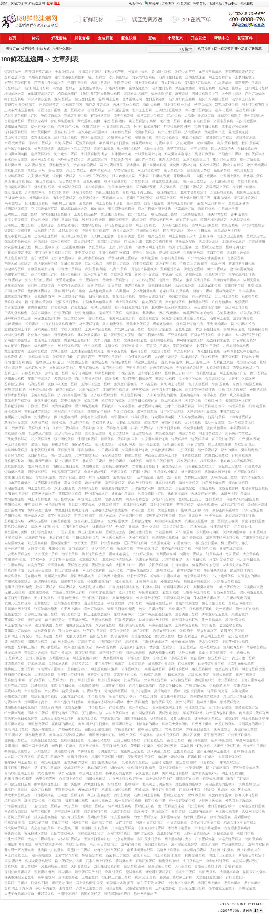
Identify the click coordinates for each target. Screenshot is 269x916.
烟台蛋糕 (117, 768)
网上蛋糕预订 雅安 (234, 543)
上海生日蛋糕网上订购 (57, 718)
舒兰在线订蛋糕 (226, 669)
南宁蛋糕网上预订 (197, 576)
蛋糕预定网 (65, 450)
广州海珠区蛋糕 (109, 642)
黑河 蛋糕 (133, 203)
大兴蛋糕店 (251, 554)
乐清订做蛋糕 (14, 291)
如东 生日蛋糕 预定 (18, 477)
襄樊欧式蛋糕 (89, 746)
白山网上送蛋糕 (62, 642)
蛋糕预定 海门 (251, 450)
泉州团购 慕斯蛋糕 (17, 844)
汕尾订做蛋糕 (36, 658)
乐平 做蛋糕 (184, 532)
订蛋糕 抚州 (13, 88)
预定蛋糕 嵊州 (169, 861)
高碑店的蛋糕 (38, 822)
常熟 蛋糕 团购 (114, 121)
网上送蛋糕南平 (226, 812)
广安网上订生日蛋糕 (129, 329)
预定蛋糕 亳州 (218, 658)
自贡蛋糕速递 (14, 307)
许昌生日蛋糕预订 (142, 685)
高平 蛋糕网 (46, 877)
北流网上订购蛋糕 (50, 850)
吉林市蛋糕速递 (117, 713)
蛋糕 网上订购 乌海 (195, 510)
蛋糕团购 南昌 (51, 707)
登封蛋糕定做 (170, 817)
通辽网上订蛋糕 (236, 307)
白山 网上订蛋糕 (82, 680)
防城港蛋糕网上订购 (154, 620)
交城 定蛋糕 (184, 143)
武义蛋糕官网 (41, 439)
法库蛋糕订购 (184, 209)
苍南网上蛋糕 (14, 620)
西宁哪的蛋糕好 (42, 532)
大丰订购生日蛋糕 (107, 340)
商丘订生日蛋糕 (243, 658)
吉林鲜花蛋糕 (240, 220)
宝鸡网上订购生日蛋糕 (20, 214)
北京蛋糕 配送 (172, 559)
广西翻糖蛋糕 (222, 302)
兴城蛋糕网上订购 (148, 154)
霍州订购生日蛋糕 (241, 264)
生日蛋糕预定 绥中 (221, 806)
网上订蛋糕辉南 (93, 570)
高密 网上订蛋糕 (117, 855)
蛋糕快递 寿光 (207, 505)
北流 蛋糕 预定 (198, 675)
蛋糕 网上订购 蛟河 (211, 203)
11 (245, 904)
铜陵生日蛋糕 (202, 291)
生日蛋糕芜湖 (74, 110)
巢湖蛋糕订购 (64, 751)
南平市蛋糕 (70, 554)
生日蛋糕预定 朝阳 (104, 762)
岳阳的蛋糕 (222, 170)
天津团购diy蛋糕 (222, 181)
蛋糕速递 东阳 (121, 274)
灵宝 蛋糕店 (13, 735)
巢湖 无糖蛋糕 (169, 159)
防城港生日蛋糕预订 (55, 214)
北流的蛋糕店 (144, 132)
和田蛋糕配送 (198, 302)
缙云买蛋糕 (140, 390)
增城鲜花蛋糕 (79, 422)
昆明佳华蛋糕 (97, 817)
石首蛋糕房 (42, 603)
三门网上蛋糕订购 (41, 285)
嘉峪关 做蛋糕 (95, 433)
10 (241, 904)
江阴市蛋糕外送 (62, 833)
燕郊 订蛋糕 (245, 833)
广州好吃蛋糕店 (233, 844)
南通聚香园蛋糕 (15, 812)
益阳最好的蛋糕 (254, 872)
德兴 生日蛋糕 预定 (78, 647)
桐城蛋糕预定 (230, 762)
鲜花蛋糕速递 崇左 (178, 154)
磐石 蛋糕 (55, 170)
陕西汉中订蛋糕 (246, 795)
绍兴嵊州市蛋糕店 (238, 433)
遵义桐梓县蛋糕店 (173, 696)
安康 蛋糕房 (258, 532)
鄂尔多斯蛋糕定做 (17, 401)
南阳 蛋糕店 (13, 280)
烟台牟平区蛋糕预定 (110, 664)
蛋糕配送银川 (75, 707)
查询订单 (12, 49)
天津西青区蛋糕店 (226, 280)
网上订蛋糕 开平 (67, 461)
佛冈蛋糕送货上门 (37, 702)
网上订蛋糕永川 (146, 225)
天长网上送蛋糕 (102, 236)
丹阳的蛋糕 (258, 390)
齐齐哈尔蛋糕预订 (102, 592)
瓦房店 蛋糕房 (117, 521)
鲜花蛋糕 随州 (213, 779)
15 (261, 904)
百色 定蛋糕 (175, 740)
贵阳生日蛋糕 (77, 83)
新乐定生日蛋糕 (95, 274)
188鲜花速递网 (22, 59)
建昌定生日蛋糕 (159, 866)
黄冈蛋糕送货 (14, 499)
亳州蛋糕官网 (166, 554)
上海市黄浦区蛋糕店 (19, 110)
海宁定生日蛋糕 (65, 154)
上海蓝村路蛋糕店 (235, 642)
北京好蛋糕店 (165, 483)
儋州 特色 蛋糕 (38, 466)
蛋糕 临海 (35, 620)
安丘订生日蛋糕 (163, 790)
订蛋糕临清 (12, 702)
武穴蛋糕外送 (187, 461)
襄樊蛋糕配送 (70, 401)
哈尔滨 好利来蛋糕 (150, 883)
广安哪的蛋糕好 (244, 340)
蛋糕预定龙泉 (141, 521)
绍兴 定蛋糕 (156, 236)
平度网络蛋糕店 (247, 740)
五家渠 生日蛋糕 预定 (154, 176)
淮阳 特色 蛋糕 (68, 598)
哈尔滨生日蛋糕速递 (165, 576)
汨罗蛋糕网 (230, 357)
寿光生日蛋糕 (185, 872)
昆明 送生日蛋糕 (16, 494)
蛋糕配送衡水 (139, 88)
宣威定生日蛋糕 (75, 116)
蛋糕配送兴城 (14, 521)
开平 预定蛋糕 (214, 735)
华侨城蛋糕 (85, 751)
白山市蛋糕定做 (228, 587)
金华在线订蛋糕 (217, 861)
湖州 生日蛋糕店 (195, 181)
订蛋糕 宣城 (200, 439)
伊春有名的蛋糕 (84, 165)
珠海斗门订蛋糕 (238, 779)
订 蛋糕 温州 (133, 242)
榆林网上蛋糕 (206, 702)
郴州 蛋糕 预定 (137, 702)
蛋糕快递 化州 (14, 433)
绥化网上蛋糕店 (64, 176)
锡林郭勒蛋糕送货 (74, 209)
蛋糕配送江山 (144, 806)
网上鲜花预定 (224, 49)
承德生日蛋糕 (153, 148)
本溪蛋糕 (111, 346)
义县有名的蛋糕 (190, 379)
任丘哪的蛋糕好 (215, 570)
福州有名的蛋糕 (42, 127)
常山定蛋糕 (60, 822)
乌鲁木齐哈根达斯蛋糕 (242, 499)
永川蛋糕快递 (228, 680)
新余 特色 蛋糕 (221, 740)
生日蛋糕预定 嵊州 (224, 521)
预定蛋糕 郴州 (44, 872)
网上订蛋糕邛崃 (15, 444)
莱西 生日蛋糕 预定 (18, 181)
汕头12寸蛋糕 (217, 214)
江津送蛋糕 (180, 565)
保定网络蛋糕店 (43, 494)
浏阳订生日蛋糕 (135, 718)
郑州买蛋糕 (56, 548)
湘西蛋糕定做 (122, 724)
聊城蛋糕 (64, 872)
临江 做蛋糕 (13, 192)
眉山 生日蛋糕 (38, 713)
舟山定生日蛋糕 (126, 527)
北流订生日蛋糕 (207, 346)
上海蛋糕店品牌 (85, 214)
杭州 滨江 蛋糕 (145, 877)
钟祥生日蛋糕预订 (147, 127)
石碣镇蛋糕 (250, 296)
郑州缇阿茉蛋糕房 (168, 521)
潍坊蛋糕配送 (185, 242)
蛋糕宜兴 (231, 718)
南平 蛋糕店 (119, 417)
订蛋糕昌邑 (179, 439)
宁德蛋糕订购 (124, 729)
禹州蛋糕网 (196, 806)
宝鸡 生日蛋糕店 (206, 127)
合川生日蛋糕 (196, 559)
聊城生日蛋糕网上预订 (20, 647)
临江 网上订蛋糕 (37, 88)
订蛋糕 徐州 (13, 72)
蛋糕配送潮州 (61, 543)
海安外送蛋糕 (50, 762)
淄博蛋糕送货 (95, 779)
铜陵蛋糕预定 (167, 746)
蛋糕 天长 (112, 379)
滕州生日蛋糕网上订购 (176, 877)
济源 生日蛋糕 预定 (95, 231)
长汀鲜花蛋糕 (143, 554)
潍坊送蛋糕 (107, 516)
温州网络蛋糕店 (86, 406)
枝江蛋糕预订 (220, 527)
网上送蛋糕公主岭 (97, 614)
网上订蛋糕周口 (217, 768)
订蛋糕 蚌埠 (250, 357)
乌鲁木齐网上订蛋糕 (150, 247)
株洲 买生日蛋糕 (208, 329)
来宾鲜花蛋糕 (105, 625)
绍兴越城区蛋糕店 (79, 625)
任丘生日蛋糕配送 (66, 428)
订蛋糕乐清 (79, 307)
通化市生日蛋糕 (122, 494)
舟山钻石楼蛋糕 (98, 740)
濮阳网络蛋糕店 (251, 592)
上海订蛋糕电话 (252, 680)
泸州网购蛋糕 (46, 888)
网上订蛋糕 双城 (90, 532)
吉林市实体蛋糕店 (126, 105)
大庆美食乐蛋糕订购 (19, 894)
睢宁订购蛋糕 (81, 373)
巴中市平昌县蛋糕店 (179, 406)
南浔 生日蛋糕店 (171, 280)
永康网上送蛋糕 (70, 779)
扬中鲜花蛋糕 (14, 642)
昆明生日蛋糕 (214, 422)
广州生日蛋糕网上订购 (69, 592)
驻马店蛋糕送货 (15, 527)
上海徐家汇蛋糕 (209, 285)
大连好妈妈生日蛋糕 (201, 411)
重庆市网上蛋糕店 (35, 746)
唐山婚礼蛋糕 (161, 72)
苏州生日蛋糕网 (190, 516)
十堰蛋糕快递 (65, 72)
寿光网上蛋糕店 (191, 187)
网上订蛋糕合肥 (98, 795)
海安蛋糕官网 (120, 817)
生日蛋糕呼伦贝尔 (86, 538)
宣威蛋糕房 (12, 614)
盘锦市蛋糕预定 (241, 269)
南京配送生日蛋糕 (17, 346)
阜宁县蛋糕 (148, 384)
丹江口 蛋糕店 (76, 170)
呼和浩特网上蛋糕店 (123, 258)
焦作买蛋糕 (235, 258)
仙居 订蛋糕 (216, 417)
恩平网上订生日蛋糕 (167, 390)
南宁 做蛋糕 (39, 258)
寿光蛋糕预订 (88, 790)
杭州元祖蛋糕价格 (17, 603)
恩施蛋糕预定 (49, 105)
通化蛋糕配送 (14, 285)
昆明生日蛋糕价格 (75, 527)
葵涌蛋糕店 (123, 861)
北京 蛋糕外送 (38, 592)
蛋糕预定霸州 (226, 291)
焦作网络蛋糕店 (39, 291)
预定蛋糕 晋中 (74, 318)
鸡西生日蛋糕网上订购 (161, 455)
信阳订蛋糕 (12, 516)
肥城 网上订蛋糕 (140, 483)
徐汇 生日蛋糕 (61, 653)
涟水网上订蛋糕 (243, 99)
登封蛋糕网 (12, 165)
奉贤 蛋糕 (178, 812)
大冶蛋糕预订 (167, 510)
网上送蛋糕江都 (39, 488)
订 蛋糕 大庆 (57, 680)
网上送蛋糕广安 (220, 77)
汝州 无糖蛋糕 (257, 165)
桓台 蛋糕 (197, 658)
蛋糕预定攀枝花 (90, 88)
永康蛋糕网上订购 (41, 269)
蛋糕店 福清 (39, 444)
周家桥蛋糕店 (37, 642)
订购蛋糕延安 (153, 740)
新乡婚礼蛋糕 (253, 176)
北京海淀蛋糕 (97, 768)
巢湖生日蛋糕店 (125, 384)
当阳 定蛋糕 (207, 872)
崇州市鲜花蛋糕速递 (205, 696)
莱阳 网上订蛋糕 (89, 499)
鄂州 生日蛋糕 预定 (18, 587)
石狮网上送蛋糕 (168, 850)
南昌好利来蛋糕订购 (200, 390)
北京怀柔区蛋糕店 (138, 357)
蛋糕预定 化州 (116, 428)
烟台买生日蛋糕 (186, 614)
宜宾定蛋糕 (36, 565)
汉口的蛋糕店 (37, 455)
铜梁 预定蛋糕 (77, 362)
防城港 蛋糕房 (169, 253)
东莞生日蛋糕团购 (17, 83)
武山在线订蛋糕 (72, 696)
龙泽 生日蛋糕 (170, 121)
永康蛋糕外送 (89, 198)
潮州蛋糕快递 (135, 653)
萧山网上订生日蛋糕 (238, 696)
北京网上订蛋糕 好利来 (126, 779)
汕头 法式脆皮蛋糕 (38, 280)
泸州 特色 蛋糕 (205, 548)
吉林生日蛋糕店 (92, 137)
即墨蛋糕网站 (105, 373)
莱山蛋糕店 (159, 812)
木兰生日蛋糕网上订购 (71, 510)
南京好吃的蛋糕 (188, 570)
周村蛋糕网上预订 (90, 833)
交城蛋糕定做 (74, 768)
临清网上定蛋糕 (108, 242)
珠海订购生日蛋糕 (17, 768)
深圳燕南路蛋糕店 (17, 872)
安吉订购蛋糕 (44, 598)
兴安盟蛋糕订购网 (47, 318)
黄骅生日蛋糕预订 (162, 647)
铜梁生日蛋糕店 (191, 554)
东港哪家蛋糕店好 (41, 94)
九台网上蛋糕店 (166, 357)
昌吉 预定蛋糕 (112, 324)
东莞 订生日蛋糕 (224, 159)
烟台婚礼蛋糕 (121, 132)
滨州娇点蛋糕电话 (67, 603)
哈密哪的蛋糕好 (245, 472)
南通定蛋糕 (187, 433)
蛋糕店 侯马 (36, 170)
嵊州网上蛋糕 (166, 198)
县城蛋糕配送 (142, 433)
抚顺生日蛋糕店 (76, 801)
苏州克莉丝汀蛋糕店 (69, 411)
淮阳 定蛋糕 (122, 83)
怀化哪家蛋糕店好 (159, 872)
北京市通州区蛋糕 (17, 236)
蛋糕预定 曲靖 (14, 680)
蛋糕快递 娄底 (161, 94)
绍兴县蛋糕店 (207, 631)
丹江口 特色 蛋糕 (114, 746)
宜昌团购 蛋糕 (173, 444)
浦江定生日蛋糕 (206, 543)
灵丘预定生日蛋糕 (167, 691)
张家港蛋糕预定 (45, 609)
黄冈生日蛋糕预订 (115, 280)
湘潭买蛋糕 (80, 822)
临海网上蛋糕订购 (122, 318)
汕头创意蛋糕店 (64, 198)
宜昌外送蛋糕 (100, 116)
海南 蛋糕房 (151, 105)
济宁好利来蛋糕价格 (72, 395)
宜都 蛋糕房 (213, 499)
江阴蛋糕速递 (195, 77)
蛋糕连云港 (93, 483)
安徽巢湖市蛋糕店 (135, 762)
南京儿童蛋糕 (41, 137)
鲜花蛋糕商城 (142, 143)
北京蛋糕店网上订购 (240, 516)
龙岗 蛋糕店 (253, 839)
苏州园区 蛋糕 (118, 110)
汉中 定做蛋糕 (223, 576)
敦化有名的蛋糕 (39, 335)
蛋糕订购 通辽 (102, 422)
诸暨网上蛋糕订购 (17, 231)
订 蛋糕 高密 (86, 357)
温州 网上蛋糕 (108, 99)
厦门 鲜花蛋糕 (192, 538)
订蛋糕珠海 (59, 307)
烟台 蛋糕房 (13, 368)
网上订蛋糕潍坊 (210, 433)
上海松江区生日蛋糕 (95, 384)
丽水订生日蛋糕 (15, 159)
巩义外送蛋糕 (240, 395)
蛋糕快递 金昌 (38, 357)
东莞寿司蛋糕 (41, 313)
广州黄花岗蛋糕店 (139, 570)
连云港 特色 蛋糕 (120, 187)
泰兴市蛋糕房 (119, 631)
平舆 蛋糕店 (220, 384)
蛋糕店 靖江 (141, 855)
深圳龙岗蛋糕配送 (38, 861)
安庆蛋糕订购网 (146, 773)
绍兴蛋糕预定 (14, 713)
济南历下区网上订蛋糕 (222, 538)
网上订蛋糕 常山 (175, 527)
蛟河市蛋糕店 (117, 351)
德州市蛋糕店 (137, 214)
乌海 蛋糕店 (13, 203)
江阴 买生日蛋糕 (157, 346)
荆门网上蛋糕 (140, 472)
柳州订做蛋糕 (250, 159)
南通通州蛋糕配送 (140, 850)
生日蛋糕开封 (174, 170)
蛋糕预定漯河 (14, 384)
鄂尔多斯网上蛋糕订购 (20, 762)
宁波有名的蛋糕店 (181, 883)
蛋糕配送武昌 (223, 362)
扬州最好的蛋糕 (15, 127)
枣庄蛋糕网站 (78, 620)
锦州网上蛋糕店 (119, 806)
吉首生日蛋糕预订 (145, 466)
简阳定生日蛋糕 (107, 192)
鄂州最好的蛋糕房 (115, 488)
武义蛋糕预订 (84, 242)
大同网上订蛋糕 (229, 757)
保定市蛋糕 (126, 406)
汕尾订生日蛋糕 (170, 77)
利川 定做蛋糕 (194, 855)
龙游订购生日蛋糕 (72, 477)
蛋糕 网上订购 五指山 (138, 192)
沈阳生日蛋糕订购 (107, 866)
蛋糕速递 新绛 (238, 203)
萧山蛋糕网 (29, 866)
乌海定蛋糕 (36, 384)
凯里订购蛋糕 (166, 264)
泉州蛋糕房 (240, 614)
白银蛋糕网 (163, 532)
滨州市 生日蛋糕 (199, 231)
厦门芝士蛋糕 (112, 368)
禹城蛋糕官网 (97, 159)
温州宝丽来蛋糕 (146, 559)
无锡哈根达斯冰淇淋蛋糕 (105, 702)
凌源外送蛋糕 (235, 620)
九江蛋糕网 (186, 450)
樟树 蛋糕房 (96, 285)
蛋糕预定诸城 (37, 121)
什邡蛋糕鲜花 (44, 795)
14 (257, 904)
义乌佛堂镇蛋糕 (162, 450)
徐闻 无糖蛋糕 (122, 598)
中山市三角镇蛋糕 (17, 483)
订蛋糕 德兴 (182, 543)
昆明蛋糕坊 (242, 817)
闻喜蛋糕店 (132, 680)
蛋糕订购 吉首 (127, 439)
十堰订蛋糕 (126, 373)
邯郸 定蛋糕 (13, 324)
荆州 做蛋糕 (150, 527)
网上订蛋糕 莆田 (233, 773)
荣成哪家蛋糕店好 (17, 795)
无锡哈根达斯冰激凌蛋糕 (109, 510)
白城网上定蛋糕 (204, 176)
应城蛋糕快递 (14, 543)
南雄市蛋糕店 (188, 483)
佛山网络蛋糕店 (62, 121)
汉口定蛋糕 (215, 253)
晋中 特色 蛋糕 (244, 751)
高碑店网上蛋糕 (217, 187)
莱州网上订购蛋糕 (17, 631)
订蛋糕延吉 (45, 225)
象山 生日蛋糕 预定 (213, 653)
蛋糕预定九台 (89, 559)
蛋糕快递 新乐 (233, 165)
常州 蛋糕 (209, 625)
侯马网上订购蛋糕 (238, 801)
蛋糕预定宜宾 (115, 532)
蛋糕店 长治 (213, 401)
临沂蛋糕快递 (64, 499)
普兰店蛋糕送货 (166, 137)
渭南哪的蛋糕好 (147, 231)
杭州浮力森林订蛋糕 (221, 713)
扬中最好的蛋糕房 (119, 773)
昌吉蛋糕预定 (61, 242)
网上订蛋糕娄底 (39, 499)
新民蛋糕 (114, 285)
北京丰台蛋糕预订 (193, 192)
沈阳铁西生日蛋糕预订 (20, 707)
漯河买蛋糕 (178, 658)
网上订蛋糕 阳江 (47, 247)
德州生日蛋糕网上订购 (131, 307)
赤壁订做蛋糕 (225, 724)
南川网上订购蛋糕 (74, 236)
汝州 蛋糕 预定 (249, 784)
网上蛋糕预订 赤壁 (167, 855)
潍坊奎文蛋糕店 (137, 324)
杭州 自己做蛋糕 (216, 455)
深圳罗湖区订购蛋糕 (160, 516)
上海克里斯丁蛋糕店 (65, 472)
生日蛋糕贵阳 (228, 209)
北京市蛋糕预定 (86, 455)
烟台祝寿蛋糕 (191, 472)
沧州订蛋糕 (127, 592)
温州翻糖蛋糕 (41, 855)
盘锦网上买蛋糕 (253, 812)
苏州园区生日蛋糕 (192, 888)
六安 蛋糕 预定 (38, 176)
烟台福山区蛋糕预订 (200, 466)
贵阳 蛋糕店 (96, 110)
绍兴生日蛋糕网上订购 (20, 116)
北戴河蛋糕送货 (229, 116)
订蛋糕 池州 (39, 220)
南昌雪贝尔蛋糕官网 (254, 713)
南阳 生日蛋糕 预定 (159, 461)
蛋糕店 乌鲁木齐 (240, 603)
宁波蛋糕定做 (110, 718)
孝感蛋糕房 (207, 88)
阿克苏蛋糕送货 (137, 499)
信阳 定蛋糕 (98, 636)
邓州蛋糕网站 (170, 581)
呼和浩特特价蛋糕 (17, 675)
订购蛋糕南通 (61, 521)
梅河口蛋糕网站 (155, 844)
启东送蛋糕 (252, 883)
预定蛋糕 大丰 (112, 198)
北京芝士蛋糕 (142, 110)
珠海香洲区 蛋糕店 (207, 718)
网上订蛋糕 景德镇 (38, 302)
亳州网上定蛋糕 (55, 576)
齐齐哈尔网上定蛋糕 (176, 548)
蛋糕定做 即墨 (14, 822)
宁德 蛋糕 (160, 658)
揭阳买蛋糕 (236, 406)
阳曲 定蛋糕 (257, 406)
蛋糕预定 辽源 (44, 231)
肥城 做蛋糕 (196, 795)
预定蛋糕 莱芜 (134, 866)
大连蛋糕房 (187, 653)
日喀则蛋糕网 (115, 88)
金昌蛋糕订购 (246, 110)
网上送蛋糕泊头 (222, 148)
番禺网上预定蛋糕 (81, 505)
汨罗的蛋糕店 (245, 77)
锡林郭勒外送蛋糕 (92, 587)
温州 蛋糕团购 (258, 844)
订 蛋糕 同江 (140, 181)
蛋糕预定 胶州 (123, 477)
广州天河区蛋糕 (130, 516)
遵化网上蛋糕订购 (183, 165)
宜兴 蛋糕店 (62, 99)
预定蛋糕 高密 (162, 702)
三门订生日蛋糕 (220, 707)
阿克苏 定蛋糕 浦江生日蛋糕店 (184, 318)
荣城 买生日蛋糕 (39, 510)
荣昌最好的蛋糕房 (197, 581)
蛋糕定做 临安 (67, 225)
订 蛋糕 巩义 (13, 658)
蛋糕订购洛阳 (14, 570)
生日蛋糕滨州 (174, 675)
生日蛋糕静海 (89, 280)
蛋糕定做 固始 (44, 631)
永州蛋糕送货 (101, 801)
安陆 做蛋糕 (143, 137)
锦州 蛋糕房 (91, 127)
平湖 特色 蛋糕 (15, 198)
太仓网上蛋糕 (231, 94)
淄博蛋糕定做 (230, 702)
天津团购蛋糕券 (234, 532)
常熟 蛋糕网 (174, 729)
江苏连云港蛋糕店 (246, 768)
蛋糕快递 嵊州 (124, 614)
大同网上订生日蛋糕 (130, 565)
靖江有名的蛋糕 (113, 401)
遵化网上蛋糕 (87, 718)
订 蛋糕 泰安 (96, 696)
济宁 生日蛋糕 (136, 368)
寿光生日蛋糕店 (208, 351)
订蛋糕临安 (117, 707)
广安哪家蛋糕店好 (17, 554)
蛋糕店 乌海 (126, 444)
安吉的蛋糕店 (238, 483)
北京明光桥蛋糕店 (241, 664)
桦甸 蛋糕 (98, 209)
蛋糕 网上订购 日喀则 (69, 291)
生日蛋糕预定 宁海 (17, 253)
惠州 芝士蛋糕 (61, 455)
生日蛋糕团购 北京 (116, 127)
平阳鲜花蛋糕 (148, 592)
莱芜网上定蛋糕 (42, 159)
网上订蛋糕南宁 (148, 170)
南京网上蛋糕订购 (171, 757)
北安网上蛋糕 (230, 176)
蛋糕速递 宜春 (35, 538)
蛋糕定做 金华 (174, 795)
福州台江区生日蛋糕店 (240, 822)
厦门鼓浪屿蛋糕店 (132, 625)
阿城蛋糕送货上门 (205, 94)
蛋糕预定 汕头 (59, 165)
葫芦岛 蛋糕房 (106, 647)
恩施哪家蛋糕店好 (165, 538)
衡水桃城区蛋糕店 (222, 888)
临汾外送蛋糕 (14, 548)
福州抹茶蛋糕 (197, 740)
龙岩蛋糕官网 (14, 351)
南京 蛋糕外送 (100, 170)
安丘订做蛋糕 (89, 368)
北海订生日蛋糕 (15, 790)
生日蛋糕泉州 (108, 450)
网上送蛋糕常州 (113, 538)
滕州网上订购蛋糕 (17, 417)
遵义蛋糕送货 (148, 318)
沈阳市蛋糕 (90, 466)
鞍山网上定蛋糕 (132, 751)
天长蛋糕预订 (139, 538)
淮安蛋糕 (181, 94)
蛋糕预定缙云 (256, 236)
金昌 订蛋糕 (113, 872)
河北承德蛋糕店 (253, 225)
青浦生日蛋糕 (104, 148)
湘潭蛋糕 (65, 888)
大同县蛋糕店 (81, 866)
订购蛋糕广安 (107, 751)
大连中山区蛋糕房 (241, 379)
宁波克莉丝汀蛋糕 (151, 828)
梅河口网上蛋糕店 (150, 116)
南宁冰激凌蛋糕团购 (70, 77)
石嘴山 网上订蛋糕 (201, 757)
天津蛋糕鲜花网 (142, 488)
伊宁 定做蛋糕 (85, 253)
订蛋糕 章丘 (164, 143)
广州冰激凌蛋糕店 (17, 581)
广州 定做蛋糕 (195, 685)
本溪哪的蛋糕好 (233, 242)
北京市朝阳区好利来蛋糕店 (171, 307)
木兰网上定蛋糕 (179, 828)
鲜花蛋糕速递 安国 (17, 247)
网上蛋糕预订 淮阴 (104, 669)
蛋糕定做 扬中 (14, 357)
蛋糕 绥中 (132, 784)
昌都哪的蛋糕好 (149, 373)
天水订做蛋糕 (208, 242)
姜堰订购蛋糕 (178, 669)
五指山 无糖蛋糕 (128, 422)
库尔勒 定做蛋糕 (221, 559)
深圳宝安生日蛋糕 (68, 433)
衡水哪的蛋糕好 (128, 148)
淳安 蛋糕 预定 (95, 269)
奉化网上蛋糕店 (123, 296)
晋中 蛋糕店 (239, 214)
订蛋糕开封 (37, 559)
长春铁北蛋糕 (138, 72)
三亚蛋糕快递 (177, 335)
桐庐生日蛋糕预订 (70, 159)
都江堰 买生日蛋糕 (48, 625)
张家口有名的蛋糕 (197, 121)
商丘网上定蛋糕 (212, 636)
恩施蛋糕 (40, 242)
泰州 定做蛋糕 (154, 669)
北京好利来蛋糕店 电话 (59, 324)
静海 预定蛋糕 (220, 817)
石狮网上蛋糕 (220, 318)
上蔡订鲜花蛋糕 (120, 247)
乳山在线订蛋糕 (39, 433)
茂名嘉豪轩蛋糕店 (133, 647)
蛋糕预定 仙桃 (63, 357)
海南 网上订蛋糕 (64, 203)
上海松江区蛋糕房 (168, 110)
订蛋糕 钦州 (96, 707)
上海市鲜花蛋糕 (66, 855)
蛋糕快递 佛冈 (121, 159)
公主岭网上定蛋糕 (110, 576)
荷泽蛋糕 (107, 439)
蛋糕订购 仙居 (35, 368)
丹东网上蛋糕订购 (89, 888)
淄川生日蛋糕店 (93, 806)
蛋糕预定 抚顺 (169, 713)
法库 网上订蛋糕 (117, 264)
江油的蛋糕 (198, 527)
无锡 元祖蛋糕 (14, 592)
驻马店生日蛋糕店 (50, 757)
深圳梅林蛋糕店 (45, 581)
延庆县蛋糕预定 (45, 817)
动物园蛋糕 (205, 143)
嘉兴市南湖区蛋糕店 (93, 132)
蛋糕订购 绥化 (44, 187)
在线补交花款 (62, 49)
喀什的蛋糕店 (14, 99)
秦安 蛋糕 (51, 691)
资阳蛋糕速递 (206, 373)
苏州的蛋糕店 (202, 296)
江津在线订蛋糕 (202, 335)
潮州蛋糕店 (114, 888)
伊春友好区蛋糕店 (215, 614)
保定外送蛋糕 (111, 455)
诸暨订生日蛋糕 (48, 110)
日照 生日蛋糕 (38, 406)
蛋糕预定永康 (172, 466)
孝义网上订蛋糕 (90, 773)
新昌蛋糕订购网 (15, 532)
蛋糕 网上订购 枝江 (232, 390)
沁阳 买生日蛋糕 (119, 137)
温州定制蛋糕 (120, 812)
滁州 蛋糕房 (164, 570)
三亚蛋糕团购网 (73, 247)
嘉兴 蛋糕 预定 (227, 143)
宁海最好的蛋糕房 (189, 368)
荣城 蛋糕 (59, 422)
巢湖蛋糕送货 (14, 488)
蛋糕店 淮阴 (148, 696)
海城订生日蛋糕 (245, 729)
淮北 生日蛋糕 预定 (104, 844)
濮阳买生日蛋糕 (67, 302)
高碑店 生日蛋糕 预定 (20, 105)
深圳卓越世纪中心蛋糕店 (242, 351)
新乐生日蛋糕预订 (251, 855)
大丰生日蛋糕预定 (198, 110)
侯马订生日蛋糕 (15, 883)
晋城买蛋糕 (39, 685)
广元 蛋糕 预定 (249, 439)
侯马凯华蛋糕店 (15, 450)
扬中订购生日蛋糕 (47, 768)
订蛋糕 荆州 (39, 883)
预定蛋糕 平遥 (214, 132)
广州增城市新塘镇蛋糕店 (206, 258)
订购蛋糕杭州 (14, 472)
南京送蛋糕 (32, 691)
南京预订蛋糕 (175, 302)
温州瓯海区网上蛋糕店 (213, 751)
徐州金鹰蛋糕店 (63, 258)
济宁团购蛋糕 (64, 439)
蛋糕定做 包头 (76, 844)
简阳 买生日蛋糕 (232, 631)
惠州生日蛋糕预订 (139, 198)
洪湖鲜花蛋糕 (14, 269)
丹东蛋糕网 (32, 576)
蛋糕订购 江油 (38, 428)
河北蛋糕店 (42, 417)
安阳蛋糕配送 (183, 346)
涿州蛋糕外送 (70, 614)
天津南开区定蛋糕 (207, 828)
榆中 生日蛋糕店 (150, 729)
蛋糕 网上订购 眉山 (50, 362)
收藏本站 (215, 3)
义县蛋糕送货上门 (62, 368)
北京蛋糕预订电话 (17, 296)
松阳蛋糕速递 (188, 636)
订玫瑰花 (255, 49)
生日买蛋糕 (72, 784)
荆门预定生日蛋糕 (17, 784)
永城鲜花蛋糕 (14, 176)
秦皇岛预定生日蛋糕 (69, 702)
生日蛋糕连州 (193, 861)
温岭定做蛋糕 (163, 324)
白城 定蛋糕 (223, 83)
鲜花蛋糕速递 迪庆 (165, 181)
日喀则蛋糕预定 (15, 313)
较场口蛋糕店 (46, 587)
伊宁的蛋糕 (117, 461)
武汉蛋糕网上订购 (177, 598)
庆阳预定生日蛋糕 (248, 83)
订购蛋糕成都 (191, 455)
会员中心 (135, 3)
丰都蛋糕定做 (230, 411)
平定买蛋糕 (119, 472)
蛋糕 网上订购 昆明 (18, 636)
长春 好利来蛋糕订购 (124, 587)
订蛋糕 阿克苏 (217, 691)
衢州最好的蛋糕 (247, 609)
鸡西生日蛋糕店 (168, 428)
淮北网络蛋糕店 (15, 828)
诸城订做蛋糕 (82, 192)
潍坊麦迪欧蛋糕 (45, 264)
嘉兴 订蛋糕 (223, 110)
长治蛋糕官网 (55, 505)
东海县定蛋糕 (227, 313)
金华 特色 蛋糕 (102, 548)
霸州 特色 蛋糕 (234, 329)
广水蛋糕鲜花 (205, 839)
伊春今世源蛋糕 (144, 253)
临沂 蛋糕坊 (96, 77)
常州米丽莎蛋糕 (39, 99)
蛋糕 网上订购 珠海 (18, 888)
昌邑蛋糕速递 (160, 543)
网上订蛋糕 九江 (16, 855)
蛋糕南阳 (108, 406)
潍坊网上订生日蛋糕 (19, 669)
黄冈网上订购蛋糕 (175, 773)
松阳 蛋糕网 (250, 143)
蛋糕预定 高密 (102, 565)
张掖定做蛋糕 (14, 121)
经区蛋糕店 (56, 565)
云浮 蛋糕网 (13, 861)
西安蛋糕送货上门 (246, 368)
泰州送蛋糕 (149, 258)
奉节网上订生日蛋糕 (114, 143)
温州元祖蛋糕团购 (226, 746)
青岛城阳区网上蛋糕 (19, 773)
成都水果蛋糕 (68, 231)
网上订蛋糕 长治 (243, 324)
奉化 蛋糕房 (177, 609)
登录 (50, 3)
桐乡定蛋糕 (192, 401)
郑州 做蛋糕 (222, 198)
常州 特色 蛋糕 (15, 559)
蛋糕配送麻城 (257, 505)
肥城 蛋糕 (139, 220)
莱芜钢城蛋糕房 (159, 285)
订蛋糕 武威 (36, 664)
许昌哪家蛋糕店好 (177, 587)
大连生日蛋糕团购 (209, 877)
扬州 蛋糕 (11, 746)
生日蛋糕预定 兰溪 (208, 247)
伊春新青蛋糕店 (172, 258)
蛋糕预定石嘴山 (200, 609)
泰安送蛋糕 (12, 576)
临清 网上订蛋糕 (16, 729)
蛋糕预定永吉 (44, 346)
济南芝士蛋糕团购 (175, 724)
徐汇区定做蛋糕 (171, 411)
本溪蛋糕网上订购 (241, 274)
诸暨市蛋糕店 (223, 121)
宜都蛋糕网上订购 (17, 329)
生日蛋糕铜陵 (14, 510)
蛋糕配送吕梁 (215, 274)
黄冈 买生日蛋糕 (146, 274)
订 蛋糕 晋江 (92, 691)
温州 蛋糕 (122, 291)
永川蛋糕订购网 (207, 532)
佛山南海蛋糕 (177, 494)
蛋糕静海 (11, 866)
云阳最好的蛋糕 (249, 576)
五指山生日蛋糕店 (47, 806)
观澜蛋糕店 (189, 357)
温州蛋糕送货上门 (159, 779)
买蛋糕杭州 (12, 691)
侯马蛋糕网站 (66, 390)
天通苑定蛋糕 (66, 280)
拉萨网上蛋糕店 (213, 483)
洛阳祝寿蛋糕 (233, 647)
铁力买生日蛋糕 (85, 543)
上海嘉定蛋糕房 (122, 828)
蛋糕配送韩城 (14, 406)
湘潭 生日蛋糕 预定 (150, 822)
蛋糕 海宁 (186, 631)
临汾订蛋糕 (139, 351)
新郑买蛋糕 (45, 894)
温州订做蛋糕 (131, 844)
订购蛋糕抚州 (235, 877)
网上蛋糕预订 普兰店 (195, 198)
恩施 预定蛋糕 (102, 822)
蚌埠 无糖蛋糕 (99, 477)
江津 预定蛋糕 (125, 620)
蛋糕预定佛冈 (72, 105)
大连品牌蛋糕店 (229, 839)
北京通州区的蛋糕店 (19, 850)
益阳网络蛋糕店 (161, 340)
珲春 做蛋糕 (86, 450)
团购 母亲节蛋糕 (39, 461)
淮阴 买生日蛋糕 (198, 280)
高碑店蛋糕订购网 (159, 242)
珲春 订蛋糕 (195, 444)
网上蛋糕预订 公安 (89, 883)
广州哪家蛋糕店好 (255, 538)
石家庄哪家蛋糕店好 (240, 72)
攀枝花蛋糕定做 (246, 707)
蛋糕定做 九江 (245, 444)
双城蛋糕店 (67, 587)
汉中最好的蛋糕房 (235, 127)
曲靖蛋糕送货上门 (47, 784)
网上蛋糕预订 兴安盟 (119, 335)
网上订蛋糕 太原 (93, 554)
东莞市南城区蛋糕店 (247, 384)
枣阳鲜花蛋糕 (65, 790)
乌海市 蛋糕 (118, 269)
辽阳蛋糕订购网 (135, 543)
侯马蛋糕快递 (44, 148)
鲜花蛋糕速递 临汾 (211, 406)
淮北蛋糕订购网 (42, 450)
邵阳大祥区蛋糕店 (213, 220)
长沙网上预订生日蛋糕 (40, 614)
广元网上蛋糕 (202, 724)
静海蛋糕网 (12, 411)
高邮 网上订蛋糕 (222, 850)
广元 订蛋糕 (66, 532)
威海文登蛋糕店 (15, 220)
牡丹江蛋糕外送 (40, 390)
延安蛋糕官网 (37, 543)
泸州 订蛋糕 (184, 702)
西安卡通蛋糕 (154, 203)
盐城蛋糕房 (134, 872)
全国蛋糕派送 (183, 751)
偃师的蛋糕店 (81, 444)
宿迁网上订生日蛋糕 (116, 877)
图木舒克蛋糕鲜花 (205, 773)
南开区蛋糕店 (115, 483)
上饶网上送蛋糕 (45, 236)
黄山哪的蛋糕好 (63, 724)
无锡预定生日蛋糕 (224, 477)
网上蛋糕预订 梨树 (142, 121)
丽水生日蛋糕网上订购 (154, 209)
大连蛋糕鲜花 (44, 675)
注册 (57, 3)
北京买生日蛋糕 (93, 461)
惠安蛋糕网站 (202, 669)
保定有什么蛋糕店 (94, 417)
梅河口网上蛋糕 (209, 883)
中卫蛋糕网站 (14, 565)
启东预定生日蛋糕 (150, 477)
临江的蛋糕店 (167, 192)
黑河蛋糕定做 (14, 724)
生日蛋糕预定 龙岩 (94, 154)
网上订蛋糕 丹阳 (93, 220)
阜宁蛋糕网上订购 (67, 812)
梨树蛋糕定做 (203, 587)
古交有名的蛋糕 (42, 828)
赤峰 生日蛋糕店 (198, 729)
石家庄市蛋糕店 (142, 428)
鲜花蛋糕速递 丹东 (177, 127)
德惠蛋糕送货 (246, 675)
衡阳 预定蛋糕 (38, 724)
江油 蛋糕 (174, 116)
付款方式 (183, 3)
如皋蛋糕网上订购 (151, 494)
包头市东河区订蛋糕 (213, 99)
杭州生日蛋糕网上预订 (107, 757)
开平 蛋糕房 (33, 505)
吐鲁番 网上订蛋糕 (196, 592)
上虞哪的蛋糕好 (113, 685)
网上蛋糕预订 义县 (109, 203)
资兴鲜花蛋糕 (37, 307)
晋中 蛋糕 (225, 335)
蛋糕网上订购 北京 (189, 324)
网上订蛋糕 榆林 (67, 570)
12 (249, 904)
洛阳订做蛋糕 (67, 894)
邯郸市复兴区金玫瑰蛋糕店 (100, 94)
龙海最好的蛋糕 (135, 340)
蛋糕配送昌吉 (170, 269)
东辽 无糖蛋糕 (64, 488)
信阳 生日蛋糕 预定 (18, 362)
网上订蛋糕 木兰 (249, 850)
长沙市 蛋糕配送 (183, 642)
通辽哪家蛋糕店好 (117, 894)
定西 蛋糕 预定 (85, 516)
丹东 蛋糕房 (92, 346)
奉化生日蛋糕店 (45, 401)
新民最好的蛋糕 (245, 198)
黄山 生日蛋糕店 (112, 214)
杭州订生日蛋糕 (169, 132)
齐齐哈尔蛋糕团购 (191, 417)
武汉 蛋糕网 (46, 773)
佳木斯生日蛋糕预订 (94, 176)
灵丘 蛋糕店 (187, 647)
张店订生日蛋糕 (94, 631)
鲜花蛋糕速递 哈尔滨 (198, 313)
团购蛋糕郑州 (204, 680)
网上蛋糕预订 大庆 (178, 839)
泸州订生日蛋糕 (56, 373)
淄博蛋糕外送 (68, 877)
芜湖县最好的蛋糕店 (220, 784)
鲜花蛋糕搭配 (102, 527)
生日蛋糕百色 (247, 148)
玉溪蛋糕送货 (253, 587)
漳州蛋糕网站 (41, 132)
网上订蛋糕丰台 (170, 768)
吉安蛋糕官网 (46, 779)
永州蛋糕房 (42, 751)
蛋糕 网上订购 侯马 (193, 264)
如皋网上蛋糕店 (195, 817)
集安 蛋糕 (255, 285)
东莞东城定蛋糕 (42, 395)
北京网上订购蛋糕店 (157, 784)
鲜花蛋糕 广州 (67, 828)
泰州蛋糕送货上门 (241, 422)
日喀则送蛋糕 (99, 296)
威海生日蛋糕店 (230, 88)
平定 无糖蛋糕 (217, 324)
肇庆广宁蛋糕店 (39, 379)
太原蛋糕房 (136, 664)
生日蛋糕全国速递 (171, 806)
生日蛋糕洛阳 (155, 99)
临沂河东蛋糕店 (43, 729)
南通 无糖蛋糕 (14, 143)
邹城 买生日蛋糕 (215, 790)
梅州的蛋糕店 (50, 647)
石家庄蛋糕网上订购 (167, 707)
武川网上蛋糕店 (65, 137)
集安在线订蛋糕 (230, 548)
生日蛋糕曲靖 (177, 822)
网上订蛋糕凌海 (68, 346)
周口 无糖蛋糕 (14, 428)
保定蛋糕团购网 (162, 417)
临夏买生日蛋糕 (170, 685)
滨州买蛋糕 (251, 280)
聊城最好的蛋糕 (194, 850)
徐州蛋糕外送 (39, 198)
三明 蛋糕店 (184, 505)
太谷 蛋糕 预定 (35, 165)
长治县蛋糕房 (105, 444)
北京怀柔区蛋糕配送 (117, 559)
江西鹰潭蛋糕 (14, 664)
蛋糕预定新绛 (190, 395)
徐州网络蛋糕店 (145, 894)
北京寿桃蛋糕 (124, 839)
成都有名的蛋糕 (146, 724)
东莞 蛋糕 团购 (15, 390)
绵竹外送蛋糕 (137, 576)
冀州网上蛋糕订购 (180, 203)
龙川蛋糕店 (193, 422)
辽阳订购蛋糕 (87, 439)
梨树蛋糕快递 (193, 713)
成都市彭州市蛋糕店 (108, 850)
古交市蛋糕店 (177, 148)
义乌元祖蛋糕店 (144, 291)
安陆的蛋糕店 (171, 422)
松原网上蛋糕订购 (17, 817)
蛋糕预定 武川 (150, 675)
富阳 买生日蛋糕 (149, 839)
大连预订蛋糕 (160, 351)
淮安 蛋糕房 (13, 538)
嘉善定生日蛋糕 (98, 675)
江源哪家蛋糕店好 (115, 390)
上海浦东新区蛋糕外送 (87, 351)
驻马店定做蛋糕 (115, 181)
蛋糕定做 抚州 (78, 565)
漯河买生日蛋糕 (158, 751)
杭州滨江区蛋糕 (195, 521)
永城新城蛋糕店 (221, 192)
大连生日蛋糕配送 (41, 839)
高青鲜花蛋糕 (14, 455)
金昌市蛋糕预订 (95, 472)
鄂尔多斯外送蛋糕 (17, 242)
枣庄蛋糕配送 (141, 636)
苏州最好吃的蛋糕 (182, 801)
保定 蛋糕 (71, 806)
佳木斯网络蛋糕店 (206, 598)
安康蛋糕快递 (121, 154)
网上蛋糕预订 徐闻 (255, 718)
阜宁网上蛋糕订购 (70, 675)
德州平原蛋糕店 (15, 274)
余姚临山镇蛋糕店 (17, 751)
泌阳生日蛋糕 (194, 691)
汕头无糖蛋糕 (246, 121)
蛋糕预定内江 (77, 669)
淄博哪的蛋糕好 (15, 395)
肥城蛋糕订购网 (241, 570)
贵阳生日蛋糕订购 (208, 866)
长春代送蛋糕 (209, 165)
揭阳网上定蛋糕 (248, 192)
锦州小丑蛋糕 (100, 83)
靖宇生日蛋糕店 (59, 516)
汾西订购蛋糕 (50, 116)
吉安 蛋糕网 (194, 768)
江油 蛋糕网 (93, 264)
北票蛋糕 (148, 313)
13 (253, 904)
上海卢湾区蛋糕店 (98, 329)
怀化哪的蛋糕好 (96, 494)
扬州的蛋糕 (158, 718)
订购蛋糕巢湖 (241, 455)
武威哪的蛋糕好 (200, 812)
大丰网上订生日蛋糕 (19, 757)
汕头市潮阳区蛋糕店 (19, 877)
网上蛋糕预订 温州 (68, 861)
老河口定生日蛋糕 (17, 598)
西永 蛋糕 (116, 570)
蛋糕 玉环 (11, 373)
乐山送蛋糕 (125, 548)
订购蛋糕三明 (115, 72)
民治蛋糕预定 (146, 187)
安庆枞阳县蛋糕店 (44, 696)
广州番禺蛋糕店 (69, 729)
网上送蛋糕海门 (131, 395)
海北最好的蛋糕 (168, 833)
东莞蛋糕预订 (165, 433)
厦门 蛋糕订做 (92, 713)
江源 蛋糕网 (62, 313)
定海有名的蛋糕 (125, 675)
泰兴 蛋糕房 (72, 483)
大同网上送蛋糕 (210, 801)
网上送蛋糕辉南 (154, 165)
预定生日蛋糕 (85, 99)
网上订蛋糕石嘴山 (255, 105)
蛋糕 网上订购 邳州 (179, 373)
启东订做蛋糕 (255, 94)
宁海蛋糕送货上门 (17, 806)
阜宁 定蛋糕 (198, 148)
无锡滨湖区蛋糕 (115, 691)
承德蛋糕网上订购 (217, 472)
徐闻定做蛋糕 (121, 362)
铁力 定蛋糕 (67, 773)
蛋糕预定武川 (81, 664)
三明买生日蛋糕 (109, 357)
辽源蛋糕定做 (86, 143)
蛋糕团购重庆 (14, 466)
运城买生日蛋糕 (110, 313)
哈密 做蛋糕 (203, 105)
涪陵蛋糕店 (207, 488)
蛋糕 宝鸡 (91, 401)
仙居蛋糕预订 (131, 669)
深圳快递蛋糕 (37, 521)
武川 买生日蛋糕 (39, 570)
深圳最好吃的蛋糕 (236, 565)
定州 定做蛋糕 (238, 636)
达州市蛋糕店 (14, 379)
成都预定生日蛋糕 (161, 664)
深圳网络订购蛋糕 (197, 83)
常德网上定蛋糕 (89, 72)
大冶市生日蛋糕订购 (199, 116)
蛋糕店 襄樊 (191, 735)
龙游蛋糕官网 (228, 488)
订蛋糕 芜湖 (86, 642)
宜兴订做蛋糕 (171, 83)
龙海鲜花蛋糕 (61, 406)
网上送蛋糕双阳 (126, 302)
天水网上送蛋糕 (238, 253)
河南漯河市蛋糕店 (50, 669)
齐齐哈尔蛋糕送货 (104, 395)
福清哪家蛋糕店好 (47, 483)
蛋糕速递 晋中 (132, 346)
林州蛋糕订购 (89, 324)
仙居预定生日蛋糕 (211, 664)
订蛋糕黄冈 (186, 664)
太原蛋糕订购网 (217, 368)
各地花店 (246, 3)
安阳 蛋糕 (114, 784)
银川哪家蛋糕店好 (121, 209)
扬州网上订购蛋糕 (95, 828)
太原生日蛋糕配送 (197, 833)
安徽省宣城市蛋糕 (139, 888)
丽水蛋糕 (133, 165)
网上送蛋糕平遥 (15, 258)
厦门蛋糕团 (141, 631)
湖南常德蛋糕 (217, 428)
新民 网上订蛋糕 (172, 384)
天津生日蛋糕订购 (97, 839)
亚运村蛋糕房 (37, 351)
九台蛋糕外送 (184, 285)
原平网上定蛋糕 (110, 653)
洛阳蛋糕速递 (101, 620)
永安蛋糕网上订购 (154, 439)
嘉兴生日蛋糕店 (167, 735)
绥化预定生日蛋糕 (164, 214)
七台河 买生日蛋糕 (130, 236)
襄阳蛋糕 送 (62, 379)
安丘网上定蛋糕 (229, 466)
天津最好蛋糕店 (134, 505)
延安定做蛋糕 (64, 335)
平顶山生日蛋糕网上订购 (53, 253)
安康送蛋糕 (12, 833)
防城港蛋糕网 (171, 401)
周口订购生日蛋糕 (62, 559)
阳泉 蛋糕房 (113, 499)
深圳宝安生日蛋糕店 (137, 379)
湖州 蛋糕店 (123, 581)
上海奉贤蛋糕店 (186, 625)
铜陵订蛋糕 (139, 417)
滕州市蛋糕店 (217, 269)
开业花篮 (241, 49)
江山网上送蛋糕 (226, 296)
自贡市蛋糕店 (123, 231)
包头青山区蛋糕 (72, 817)
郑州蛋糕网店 (35, 192)
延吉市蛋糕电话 (123, 176)
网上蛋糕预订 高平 (17, 625)
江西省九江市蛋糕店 (49, 83)
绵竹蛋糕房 (12, 801)
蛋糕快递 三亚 (185, 72)
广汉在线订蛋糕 (143, 280)
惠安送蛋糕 (232, 883)
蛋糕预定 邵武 (35, 735)
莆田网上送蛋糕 (35, 653)
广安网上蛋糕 (70, 609)
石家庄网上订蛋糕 (99, 861)
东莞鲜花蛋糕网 (163, 499)
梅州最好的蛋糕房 (128, 801)
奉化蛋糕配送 (240, 428)
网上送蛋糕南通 (65, 417)
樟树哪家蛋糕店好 (190, 340)
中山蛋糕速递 (255, 154)
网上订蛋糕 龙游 (253, 669)
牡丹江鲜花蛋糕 (161, 368)
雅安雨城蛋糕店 (143, 77)
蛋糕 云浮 (141, 812)
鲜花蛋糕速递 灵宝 (120, 883)
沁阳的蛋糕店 (89, 390)
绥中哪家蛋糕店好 (17, 318)
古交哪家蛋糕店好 (237, 828)
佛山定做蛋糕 (193, 269)
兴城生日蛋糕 (94, 784)
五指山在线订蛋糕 (127, 740)
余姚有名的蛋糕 (39, 77)
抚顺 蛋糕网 (119, 636)
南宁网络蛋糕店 (143, 713)
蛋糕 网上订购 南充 (141, 768)
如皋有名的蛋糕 (72, 581)
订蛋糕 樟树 (209, 357)
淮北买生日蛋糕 (248, 559)
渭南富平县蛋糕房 (144, 269)
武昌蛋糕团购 (185, 88)
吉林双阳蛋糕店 (68, 839)
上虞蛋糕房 (90, 877)
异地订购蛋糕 (124, 411)
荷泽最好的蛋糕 (187, 779)
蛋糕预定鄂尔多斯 (115, 466)
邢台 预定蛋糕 (173, 231)
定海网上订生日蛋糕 (19, 225)
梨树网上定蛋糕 (195, 477)
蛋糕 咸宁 (151, 422)
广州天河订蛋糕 (239, 735)
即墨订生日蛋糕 (78, 850)
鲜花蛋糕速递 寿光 (48, 844)
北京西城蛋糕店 (192, 214)
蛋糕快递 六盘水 (76, 762)
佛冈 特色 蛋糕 (68, 127)
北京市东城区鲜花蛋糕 (236, 461)
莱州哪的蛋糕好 (98, 411)
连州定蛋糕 (224, 609)
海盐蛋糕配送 (243, 170)
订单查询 (168, 3)
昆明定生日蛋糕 (140, 532)
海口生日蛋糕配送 (151, 335)
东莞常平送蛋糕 (210, 72)
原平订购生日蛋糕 (65, 713)
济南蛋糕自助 (147, 411)
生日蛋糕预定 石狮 (236, 598)
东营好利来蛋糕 (220, 795)
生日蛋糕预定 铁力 (122, 696)
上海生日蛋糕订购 (70, 795)
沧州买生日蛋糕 (45, 329)
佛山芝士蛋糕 (241, 790)
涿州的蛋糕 (229, 450)
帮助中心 (231, 3)
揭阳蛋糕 (132, 313)
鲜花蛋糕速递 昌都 (118, 225)
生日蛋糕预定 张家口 (114, 253)
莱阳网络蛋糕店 (69, 494)
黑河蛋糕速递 (58, 664)
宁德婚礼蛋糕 (172, 274)
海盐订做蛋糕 (205, 154)
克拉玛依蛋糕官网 (44, 209)
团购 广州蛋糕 (145, 159)
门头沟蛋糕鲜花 (15, 439)
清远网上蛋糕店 (146, 362)
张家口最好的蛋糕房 (174, 291)
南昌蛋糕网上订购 (227, 231)
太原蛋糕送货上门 (196, 159)
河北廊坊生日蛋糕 (54, 866)
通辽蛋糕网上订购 (44, 274)
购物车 (152, 3)
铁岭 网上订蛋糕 (148, 598)
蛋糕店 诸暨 (91, 181)
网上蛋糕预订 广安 (233, 373)
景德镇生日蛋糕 (72, 740)
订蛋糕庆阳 (256, 242)
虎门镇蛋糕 (36, 680)
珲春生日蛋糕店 (39, 143)
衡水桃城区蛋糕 (35, 833)
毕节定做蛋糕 (124, 170)
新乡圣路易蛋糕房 (225, 510)
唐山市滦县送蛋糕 (88, 379)
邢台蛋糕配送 (185, 488)
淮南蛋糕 (146, 735)
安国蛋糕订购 (159, 565)
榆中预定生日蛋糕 (17, 148)
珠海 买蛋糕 (63, 143)
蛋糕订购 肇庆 (92, 428)
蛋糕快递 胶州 (88, 685)
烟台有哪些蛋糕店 (255, 488)
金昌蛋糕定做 (215, 379)
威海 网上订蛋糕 (64, 746)
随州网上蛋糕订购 (185, 620)
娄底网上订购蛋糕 (47, 340)
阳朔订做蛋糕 (144, 833)
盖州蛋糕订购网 (15, 696)
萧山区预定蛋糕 (15, 137)
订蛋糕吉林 (214, 554)
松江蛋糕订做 (195, 707)
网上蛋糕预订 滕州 (86, 658)
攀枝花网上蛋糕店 (219, 137)
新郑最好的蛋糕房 (182, 99)
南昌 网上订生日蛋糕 (93, 724)
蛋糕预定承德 (246, 137)
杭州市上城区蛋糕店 (116, 790)
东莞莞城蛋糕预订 (246, 861)
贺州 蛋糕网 (242, 685)
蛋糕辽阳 (55, 801)
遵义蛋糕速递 (94, 603)
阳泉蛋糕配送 (37, 472)
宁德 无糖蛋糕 (71, 329)
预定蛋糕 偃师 (186, 762)
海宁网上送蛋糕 (244, 187)
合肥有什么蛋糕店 (70, 285)
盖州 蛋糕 (174, 477)
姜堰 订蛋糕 (233, 866)
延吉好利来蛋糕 (218, 340)
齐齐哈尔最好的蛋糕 (162, 395)
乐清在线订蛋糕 (164, 631)
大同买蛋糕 (183, 866)
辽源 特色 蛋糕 (146, 581)
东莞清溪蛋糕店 (252, 477)
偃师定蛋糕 (99, 362)
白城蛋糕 (135, 461)
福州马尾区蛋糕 (180, 247)
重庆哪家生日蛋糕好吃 (20, 718)
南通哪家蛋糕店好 (159, 603)
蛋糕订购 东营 (64, 132)
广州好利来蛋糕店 (154, 642)
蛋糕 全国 (218, 264)
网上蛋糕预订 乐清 (182, 236)
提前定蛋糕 (133, 455)
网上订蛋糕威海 (146, 83)
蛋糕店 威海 (13, 302)
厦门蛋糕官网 (78, 548)
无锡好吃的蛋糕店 (175, 225)
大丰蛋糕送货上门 (248, 335)
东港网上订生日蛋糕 (235, 494)
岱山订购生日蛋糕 (95, 598)
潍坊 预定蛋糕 (169, 313)
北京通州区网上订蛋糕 (73, 148)
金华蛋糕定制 (132, 99)
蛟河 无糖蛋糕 (85, 313)
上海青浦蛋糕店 (239, 417)
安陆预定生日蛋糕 (141, 757)
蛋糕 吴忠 (165, 488)
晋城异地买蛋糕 (186, 603)
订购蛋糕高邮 (143, 264)
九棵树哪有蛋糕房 (236, 346)
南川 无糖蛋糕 (198, 384)
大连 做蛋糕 (39, 422)
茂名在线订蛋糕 (95, 812)
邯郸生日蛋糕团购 (65, 220)
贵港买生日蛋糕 (254, 746)
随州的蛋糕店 (208, 450)
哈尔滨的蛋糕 (250, 313)
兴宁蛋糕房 (122, 795)
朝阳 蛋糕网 (116, 603)
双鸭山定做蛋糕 (226, 105)
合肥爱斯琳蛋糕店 (162, 653)
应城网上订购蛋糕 (205, 225)
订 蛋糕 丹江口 (189, 790)
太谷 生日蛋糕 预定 (227, 581)
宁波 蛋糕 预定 (147, 548)
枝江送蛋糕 (208, 461)
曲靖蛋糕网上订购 (17, 609)
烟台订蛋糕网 (119, 433)
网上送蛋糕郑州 (219, 444)
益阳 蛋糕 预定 (109, 505)
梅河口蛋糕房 (178, 296)
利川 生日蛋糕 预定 (18, 779)
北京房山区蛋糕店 (230, 236)
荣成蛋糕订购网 (88, 121)
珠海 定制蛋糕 (34, 801)
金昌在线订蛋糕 (15, 685)
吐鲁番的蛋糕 (258, 329)
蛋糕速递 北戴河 (135, 94)
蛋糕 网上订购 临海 (45, 527)
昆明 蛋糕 (135, 603)
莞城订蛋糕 (59, 351)
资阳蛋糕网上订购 (238, 401)
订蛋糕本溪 (253, 466)
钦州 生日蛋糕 (77, 757)
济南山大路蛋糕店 (17, 340)
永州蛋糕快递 (59, 658)
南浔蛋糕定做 (55, 620)
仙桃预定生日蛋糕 (66, 466)
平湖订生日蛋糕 (142, 510)
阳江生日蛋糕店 (36, 203)
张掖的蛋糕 (213, 516)
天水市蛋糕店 (208, 642)
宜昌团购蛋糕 (145, 861)
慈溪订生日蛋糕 (15, 422)
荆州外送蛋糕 (212, 620)
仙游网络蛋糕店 (69, 187)
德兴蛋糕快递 (210, 647)
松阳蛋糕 (31, 324)
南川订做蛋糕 (141, 691)
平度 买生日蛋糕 (46, 554)
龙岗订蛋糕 (124, 822)
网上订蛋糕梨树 (108, 680)
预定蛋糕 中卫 (155, 801)
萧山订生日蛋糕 (253, 521)
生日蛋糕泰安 (223, 833)
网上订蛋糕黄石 (161, 505)
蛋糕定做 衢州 (62, 883)
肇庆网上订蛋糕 (142, 746)
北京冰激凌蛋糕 (88, 335)
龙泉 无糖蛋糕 (76, 636)
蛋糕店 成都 (170, 592)
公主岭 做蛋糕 (162, 762)
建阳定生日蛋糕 (198, 170)
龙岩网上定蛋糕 (155, 680)
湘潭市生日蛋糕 (214, 395)
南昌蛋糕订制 (41, 154)
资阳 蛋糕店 (96, 318)
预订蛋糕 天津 (85, 653)
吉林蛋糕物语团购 (204, 494)
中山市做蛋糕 (240, 653)
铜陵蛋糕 (241, 302)
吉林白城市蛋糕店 (37, 411)
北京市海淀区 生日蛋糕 (155, 614)
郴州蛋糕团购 (110, 543)
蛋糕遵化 (131, 642)
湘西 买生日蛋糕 (63, 685)
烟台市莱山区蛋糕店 (89, 521)
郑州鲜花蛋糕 (88, 488)
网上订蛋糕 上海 (198, 362)
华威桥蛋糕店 (256, 647)
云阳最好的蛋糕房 (251, 724)
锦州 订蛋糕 (206, 209)
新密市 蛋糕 (127, 735)
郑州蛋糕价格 (70, 274)
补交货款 (199, 3)
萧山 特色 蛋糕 (69, 631)
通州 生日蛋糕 (149, 444)
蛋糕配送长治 (14, 461)
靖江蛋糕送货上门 (88, 872)
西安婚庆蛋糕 (164, 636)
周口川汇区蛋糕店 (222, 855)
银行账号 (27, 49)
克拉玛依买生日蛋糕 (62, 384)
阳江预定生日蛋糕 (49, 636)
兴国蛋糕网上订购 (135, 450)
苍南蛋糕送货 (238, 132)
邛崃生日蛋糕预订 (152, 296)
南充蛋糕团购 (152, 302)
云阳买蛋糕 (12, 505)
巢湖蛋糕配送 (134, 285)
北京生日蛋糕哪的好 (143, 401)
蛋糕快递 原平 (219, 685)
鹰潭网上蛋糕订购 (102, 735)
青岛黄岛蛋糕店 (224, 592)
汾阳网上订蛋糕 (256, 88)
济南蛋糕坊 (192, 132)
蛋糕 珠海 (206, 236)
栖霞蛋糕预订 (67, 94)
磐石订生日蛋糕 (213, 603)
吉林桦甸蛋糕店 (100, 291)
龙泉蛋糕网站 (113, 658)
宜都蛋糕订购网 (161, 220)
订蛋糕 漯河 (151, 587)
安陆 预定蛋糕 (180, 680)
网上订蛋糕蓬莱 (111, 165)
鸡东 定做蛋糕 (252, 510)
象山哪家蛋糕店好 (91, 258)
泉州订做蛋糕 (94, 609)
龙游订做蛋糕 (59, 538)
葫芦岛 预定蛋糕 (97, 105)
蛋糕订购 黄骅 (58, 192)
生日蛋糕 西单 (71, 264)
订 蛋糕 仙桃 (242, 527)
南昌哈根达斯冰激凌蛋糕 (67, 735)
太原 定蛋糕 (36, 548)
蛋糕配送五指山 (190, 499)
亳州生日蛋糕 (162, 88)
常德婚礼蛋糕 (46, 477)
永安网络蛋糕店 (118, 833)
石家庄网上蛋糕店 (147, 795)
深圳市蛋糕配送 (15, 132)
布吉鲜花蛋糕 (95, 187)
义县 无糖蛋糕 (180, 718)
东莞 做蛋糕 (239, 691)
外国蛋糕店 (97, 247)
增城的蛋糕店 (14, 335)
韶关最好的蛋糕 (223, 439)
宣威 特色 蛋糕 (172, 362)
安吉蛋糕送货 (34, 516)
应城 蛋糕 (142, 790)
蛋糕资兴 (85, 203)
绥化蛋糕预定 (193, 428)
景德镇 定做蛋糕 (160, 329)
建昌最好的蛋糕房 (188, 784)
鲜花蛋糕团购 (41, 812)
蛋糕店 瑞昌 (209, 844)
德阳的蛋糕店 (90, 894)
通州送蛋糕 (193, 274)
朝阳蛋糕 (232, 554)
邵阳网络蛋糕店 (82, 576)
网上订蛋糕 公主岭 (177, 105)
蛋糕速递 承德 (14, 77)
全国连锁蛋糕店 (230, 625)
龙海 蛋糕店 (222, 729)
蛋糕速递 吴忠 (119, 554)
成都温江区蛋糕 (232, 505)
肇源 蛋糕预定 (192, 137)
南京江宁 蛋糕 (186, 220)
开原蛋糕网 (181, 176)
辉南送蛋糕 (60, 444)
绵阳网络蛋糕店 (15, 209)
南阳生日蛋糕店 (64, 88)
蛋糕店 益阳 (183, 329)
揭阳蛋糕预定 (119, 220)
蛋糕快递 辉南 (44, 296)
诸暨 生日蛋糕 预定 (121, 609)
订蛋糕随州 (208, 762)
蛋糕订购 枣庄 (248, 181)
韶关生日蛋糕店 (15, 740)
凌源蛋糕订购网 (149, 406)
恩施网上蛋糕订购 (77, 340)
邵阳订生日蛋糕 (137, 658)
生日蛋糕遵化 (46, 181)
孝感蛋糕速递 (222, 675)
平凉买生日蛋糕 (160, 625)
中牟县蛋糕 (247, 291)
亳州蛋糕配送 (254, 116)
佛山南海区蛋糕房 (17, 187)
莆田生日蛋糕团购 (98, 729)
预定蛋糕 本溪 (69, 181)
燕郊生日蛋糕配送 (44, 740)
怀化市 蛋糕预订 (99, 581)
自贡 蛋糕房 (70, 691)
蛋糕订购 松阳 (41, 790)
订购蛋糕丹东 (32, 373)
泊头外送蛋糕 (14, 839)
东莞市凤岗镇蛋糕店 (97, 302)
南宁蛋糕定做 (124, 116)
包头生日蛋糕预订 (152, 609)
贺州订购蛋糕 (234, 285)
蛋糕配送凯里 (14, 170)
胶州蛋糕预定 (139, 707)
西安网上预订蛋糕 (38, 72)
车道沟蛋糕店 (165, 379)
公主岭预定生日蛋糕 (205, 822)
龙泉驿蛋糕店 (91, 225)
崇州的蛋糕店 (119, 77)
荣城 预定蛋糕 (92, 855)
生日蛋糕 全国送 (166, 472)
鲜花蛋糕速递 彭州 (205, 565)
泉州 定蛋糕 (247, 888)
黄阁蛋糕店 (230, 225)
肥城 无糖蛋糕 (101, 307)
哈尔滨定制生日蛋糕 (251, 362)
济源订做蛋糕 (243, 318)
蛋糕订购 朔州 (236, 247)
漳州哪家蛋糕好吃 (184, 844)
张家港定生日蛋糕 (251, 806)
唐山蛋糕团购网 (15, 154)
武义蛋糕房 (168, 187)
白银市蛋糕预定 (145, 817)
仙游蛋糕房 (12, 653)
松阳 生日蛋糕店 (69, 269)
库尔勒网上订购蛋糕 (195, 746)
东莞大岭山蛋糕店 (17, 264)
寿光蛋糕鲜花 (183, 351)
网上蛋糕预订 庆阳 (71, 296)
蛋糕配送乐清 (193, 253)
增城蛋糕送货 (14, 94)
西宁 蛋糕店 (258, 373)
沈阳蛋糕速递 (229, 872)
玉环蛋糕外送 (165, 888)
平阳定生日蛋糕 (229, 154)
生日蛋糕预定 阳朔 (207, 307)
